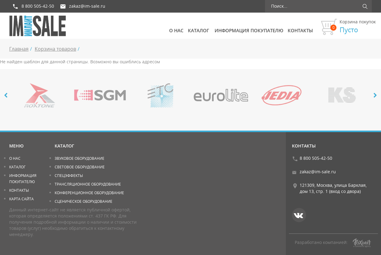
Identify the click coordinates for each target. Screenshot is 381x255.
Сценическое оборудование (83, 201)
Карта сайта (21, 199)
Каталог (198, 30)
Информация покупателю (249, 30)
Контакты (300, 30)
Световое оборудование (80, 167)
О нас (176, 30)
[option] (39, 95)
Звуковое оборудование (79, 158)
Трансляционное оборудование (88, 184)
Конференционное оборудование (89, 192)
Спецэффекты (69, 175)
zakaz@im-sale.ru (87, 6)
